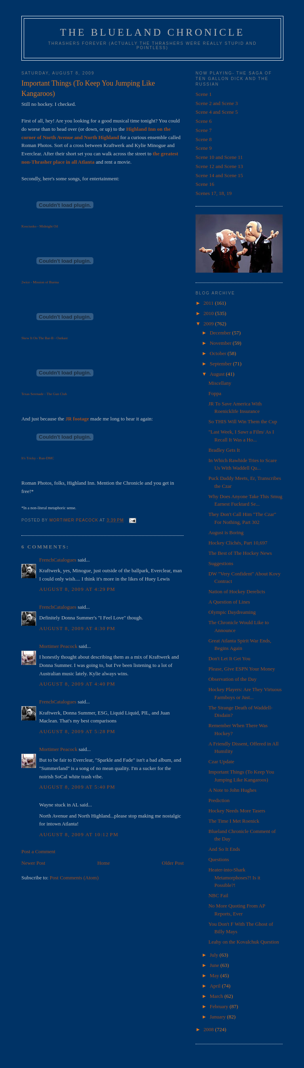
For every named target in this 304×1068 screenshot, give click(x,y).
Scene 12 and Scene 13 (219, 166)
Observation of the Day (232, 679)
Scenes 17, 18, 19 (214, 193)
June (215, 965)
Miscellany (219, 383)
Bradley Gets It (223, 450)
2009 (209, 324)
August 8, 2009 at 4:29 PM (77, 589)
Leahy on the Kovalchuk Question (243, 942)
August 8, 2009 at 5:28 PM (77, 731)
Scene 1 (204, 94)
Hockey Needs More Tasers (236, 811)
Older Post (173, 863)
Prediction (218, 800)
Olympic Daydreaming (232, 612)
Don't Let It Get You (229, 658)
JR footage (77, 419)
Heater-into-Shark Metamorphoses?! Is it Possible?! (234, 877)
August (218, 374)
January (218, 1017)
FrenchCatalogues (57, 560)
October (219, 353)
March (217, 996)
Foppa (214, 393)
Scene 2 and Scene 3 (217, 103)
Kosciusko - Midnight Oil (39, 226)
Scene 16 (205, 184)
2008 (209, 1029)
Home (103, 863)
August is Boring (225, 532)
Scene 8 (204, 139)
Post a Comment (38, 851)
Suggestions (220, 563)
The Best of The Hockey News (240, 553)
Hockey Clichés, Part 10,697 (237, 543)
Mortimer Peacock (58, 646)
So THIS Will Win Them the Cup (242, 421)
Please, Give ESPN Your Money (241, 669)
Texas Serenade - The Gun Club (44, 394)
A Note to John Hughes (232, 790)
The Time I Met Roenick (233, 821)
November (221, 343)
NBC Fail (218, 895)
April (216, 986)
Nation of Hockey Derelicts (236, 591)
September (221, 364)
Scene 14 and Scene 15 (219, 175)
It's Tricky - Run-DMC (37, 458)
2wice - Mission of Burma (40, 282)
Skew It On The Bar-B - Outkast (44, 338)
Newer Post (33, 863)
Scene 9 (204, 148)
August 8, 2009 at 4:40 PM (77, 684)
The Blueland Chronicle (152, 32)
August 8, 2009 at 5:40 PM (77, 787)
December (221, 333)
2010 (209, 313)
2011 (209, 303)
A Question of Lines (229, 602)
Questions (218, 859)
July (215, 955)
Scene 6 (204, 121)
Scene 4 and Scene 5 (217, 112)
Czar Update (221, 761)
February (220, 1006)
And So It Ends (224, 849)
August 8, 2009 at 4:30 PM (77, 628)
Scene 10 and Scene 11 (219, 157)
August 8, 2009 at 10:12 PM (78, 834)
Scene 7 (204, 130)
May (215, 975)
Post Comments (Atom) (74, 878)
